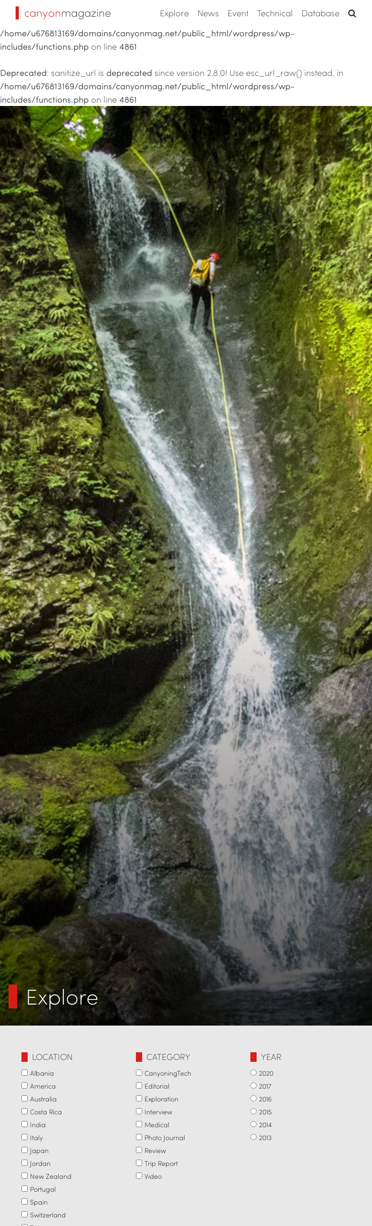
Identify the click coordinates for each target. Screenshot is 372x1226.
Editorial (157, 1086)
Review (155, 1150)
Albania (42, 1073)
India (38, 1125)
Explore (174, 13)
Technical (275, 13)
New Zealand (51, 1176)
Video (153, 1176)
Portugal (43, 1189)
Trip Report (161, 1163)
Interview (158, 1112)
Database (320, 13)
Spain (39, 1202)
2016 (265, 1099)
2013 (265, 1137)
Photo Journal (165, 1137)
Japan (39, 1150)
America (43, 1086)
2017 (265, 1086)
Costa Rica (46, 1112)
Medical (157, 1125)
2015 (265, 1112)
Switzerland (48, 1215)
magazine (63, 12)
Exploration (161, 1099)
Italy (36, 1137)
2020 (266, 1073)
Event (237, 13)
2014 (265, 1125)
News (208, 13)
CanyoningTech (168, 1073)
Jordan (40, 1163)
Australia (43, 1099)
